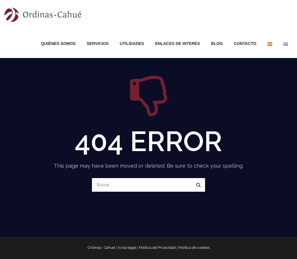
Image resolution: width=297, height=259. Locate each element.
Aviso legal (126, 247)
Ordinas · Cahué (101, 247)
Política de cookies (194, 247)
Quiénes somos (58, 43)
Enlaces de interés (177, 43)
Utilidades (132, 43)
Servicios (98, 43)
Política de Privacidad (157, 247)
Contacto (245, 43)
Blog (217, 43)
